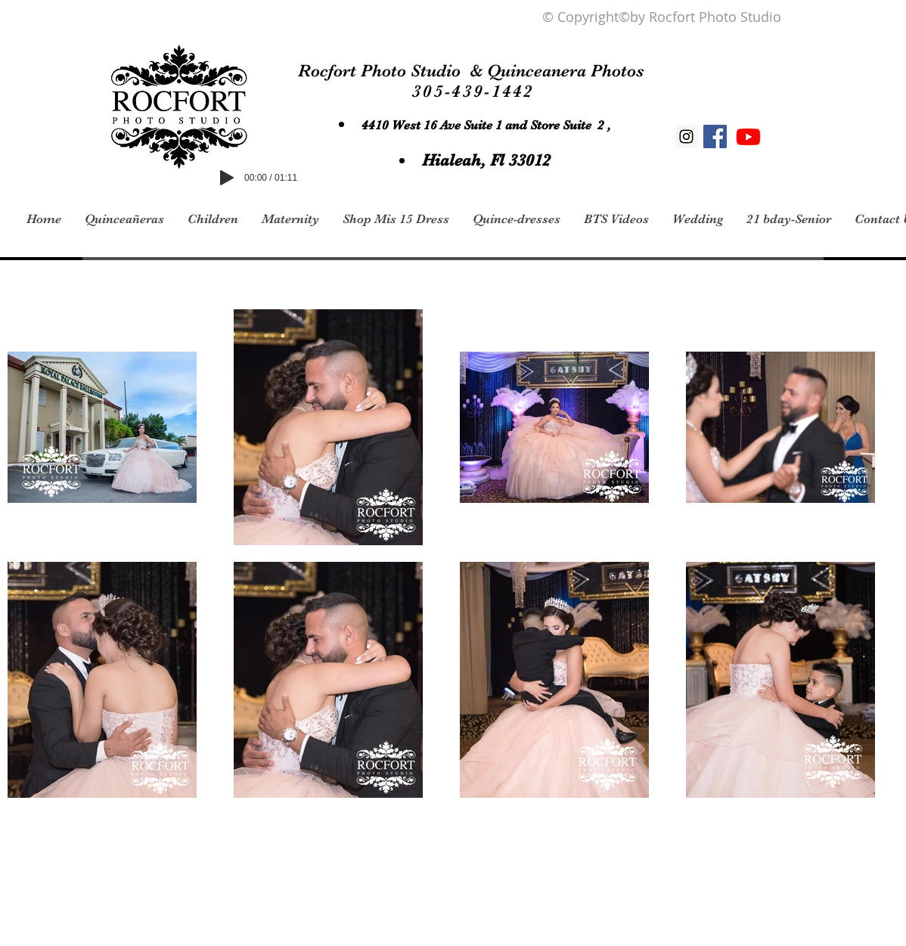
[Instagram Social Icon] (686, 136)
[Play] (227, 177)
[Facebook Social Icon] (715, 136)
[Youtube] (748, 136)
